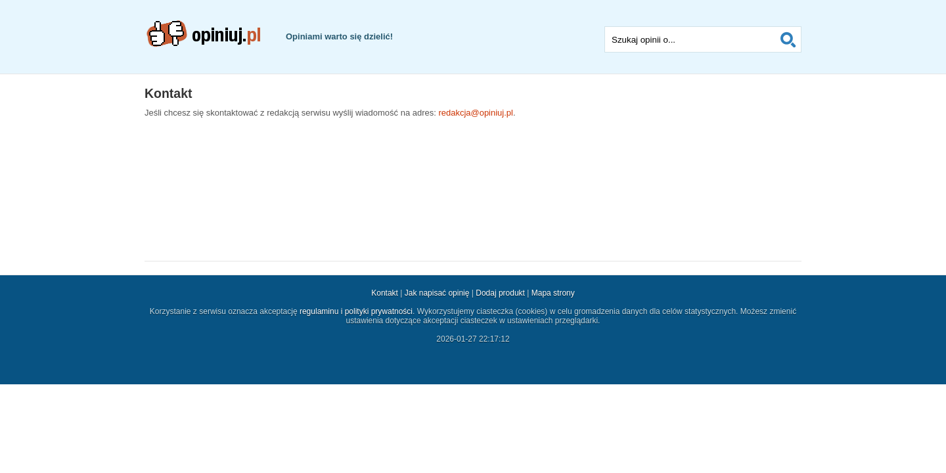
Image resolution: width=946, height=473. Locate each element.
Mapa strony (553, 293)
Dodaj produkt (500, 293)
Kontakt (384, 293)
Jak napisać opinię (437, 293)
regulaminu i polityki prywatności (356, 311)
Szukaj (788, 39)
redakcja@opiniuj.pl (475, 113)
